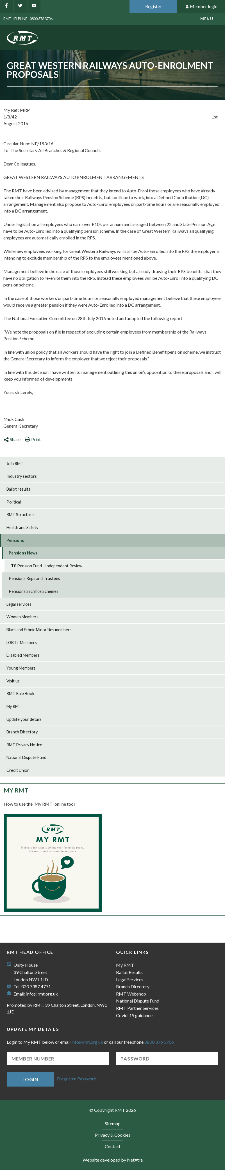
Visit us (13, 681)
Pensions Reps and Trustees (34, 578)
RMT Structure (20, 514)
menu (206, 19)
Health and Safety (22, 527)
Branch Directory (22, 731)
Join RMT (14, 463)
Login (30, 1079)
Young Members (21, 668)
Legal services (18, 604)
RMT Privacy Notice (24, 744)
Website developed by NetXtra (113, 1159)
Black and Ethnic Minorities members (39, 629)
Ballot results (18, 489)
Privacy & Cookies (112, 1135)
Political (13, 502)
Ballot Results (129, 972)
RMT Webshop (131, 993)
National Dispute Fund (26, 757)
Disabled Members (23, 655)
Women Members (22, 616)
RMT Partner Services (137, 1008)
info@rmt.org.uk (42, 993)
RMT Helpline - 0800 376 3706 (28, 19)
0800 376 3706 (159, 1042)
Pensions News (23, 553)
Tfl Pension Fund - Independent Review (46, 565)
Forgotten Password (76, 1078)
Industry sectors (21, 476)
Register (153, 6)
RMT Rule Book (20, 693)
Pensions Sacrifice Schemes (33, 591)
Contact (113, 1146)
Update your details (24, 719)
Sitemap (113, 1123)
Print (33, 439)
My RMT (13, 706)
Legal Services (129, 979)
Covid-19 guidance (134, 1015)
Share (12, 439)
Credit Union (17, 770)
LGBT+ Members (21, 642)
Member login (201, 7)
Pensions (15, 540)
